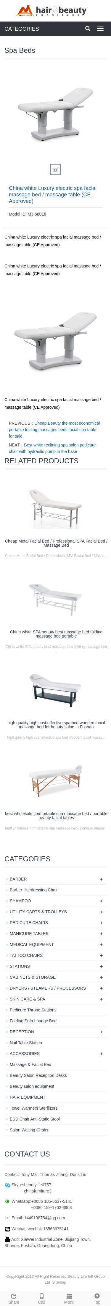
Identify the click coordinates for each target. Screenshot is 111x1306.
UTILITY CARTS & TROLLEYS (38, 911)
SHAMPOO (20, 900)
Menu (69, 1298)
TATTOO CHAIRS (26, 955)
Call (42, 1298)
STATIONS (20, 966)
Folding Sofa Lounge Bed (33, 1020)
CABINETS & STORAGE (33, 977)
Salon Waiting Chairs (29, 1130)
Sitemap (59, 1282)
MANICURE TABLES (29, 933)
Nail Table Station (26, 1042)
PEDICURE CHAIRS (29, 922)
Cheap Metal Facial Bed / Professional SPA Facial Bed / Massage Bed (56, 543)
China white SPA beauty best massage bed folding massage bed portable (56, 634)
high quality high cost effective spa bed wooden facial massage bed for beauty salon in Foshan (56, 724)
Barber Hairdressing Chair (34, 890)
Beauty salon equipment (32, 1086)
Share (14, 1298)
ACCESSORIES (25, 1053)
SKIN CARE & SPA (27, 999)
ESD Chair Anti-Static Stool (35, 1119)
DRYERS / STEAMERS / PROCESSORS (48, 988)
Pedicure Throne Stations (33, 1010)
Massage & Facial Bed (30, 1064)
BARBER (18, 879)
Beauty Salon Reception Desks (38, 1075)
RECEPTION (22, 1031)
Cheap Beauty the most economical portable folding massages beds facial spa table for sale (54, 429)
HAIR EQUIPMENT (28, 1097)
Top (97, 1298)
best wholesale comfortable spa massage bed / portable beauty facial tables (56, 815)
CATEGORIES (21, 29)
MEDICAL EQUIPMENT (32, 944)
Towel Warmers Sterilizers (33, 1108)
